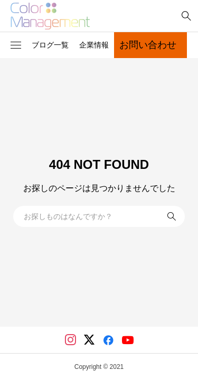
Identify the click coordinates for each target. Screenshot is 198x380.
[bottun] (186, 16)
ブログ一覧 (50, 45)
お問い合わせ (147, 45)
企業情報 (94, 45)
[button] (16, 45)
